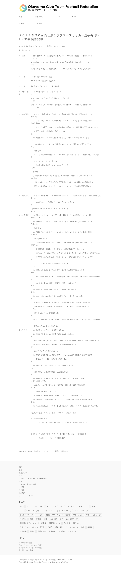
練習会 (90, 527)
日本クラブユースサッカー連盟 (30, 545)
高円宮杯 (61, 531)
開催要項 (64, 451)
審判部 (39, 23)
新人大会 (76, 523)
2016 (21, 507)
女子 (61, 519)
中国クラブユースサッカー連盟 (30, 548)
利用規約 (22, 493)
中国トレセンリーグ (93, 515)
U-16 (21, 511)
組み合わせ (74, 527)
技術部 (21, 23)
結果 (82, 527)
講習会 (32, 531)
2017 (28, 507)
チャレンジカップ (81, 511)
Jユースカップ (70, 507)
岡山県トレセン (54, 523)
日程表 (49, 527)
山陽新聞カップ (72, 519)
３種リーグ (72, 531)
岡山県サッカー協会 (26, 550)
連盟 (20, 16)
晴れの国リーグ (61, 527)
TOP (20, 467)
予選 (31, 519)
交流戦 (38, 519)
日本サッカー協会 (25, 543)
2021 (55, 507)
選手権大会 (42, 531)
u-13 (80, 507)
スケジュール (49, 511)
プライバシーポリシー (27, 496)
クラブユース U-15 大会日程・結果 (34, 478)
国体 (45, 519)
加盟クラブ (39, 16)
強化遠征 (67, 523)
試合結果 (23, 531)
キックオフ (37, 511)
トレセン (39, 515)
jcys (61, 507)
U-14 (87, 507)
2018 (35, 507)
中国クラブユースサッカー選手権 (58, 515)
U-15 (58, 16)
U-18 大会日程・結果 (28, 484)
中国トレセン (78, 515)
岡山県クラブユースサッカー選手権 (47, 451)
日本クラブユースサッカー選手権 (32, 527)
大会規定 (53, 519)
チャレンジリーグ (26, 515)
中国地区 (23, 519)
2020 (48, 507)
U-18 (74, 16)
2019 (41, 507)
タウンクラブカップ (64, 511)
